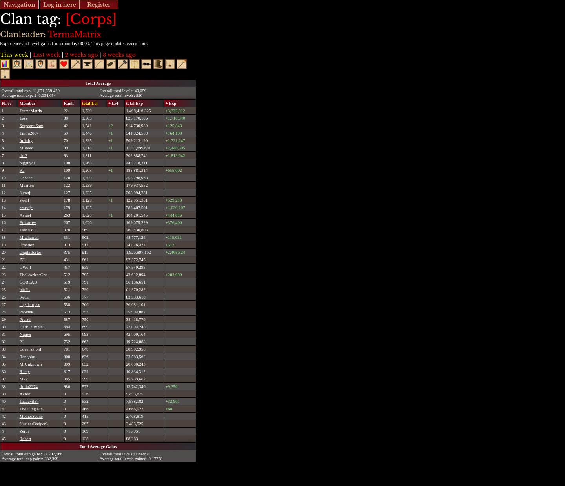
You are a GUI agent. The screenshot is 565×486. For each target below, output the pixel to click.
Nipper (26, 334)
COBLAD (28, 282)
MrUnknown (31, 364)
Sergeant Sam (32, 125)
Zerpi (24, 431)
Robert (25, 438)
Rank (69, 103)
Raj (23, 170)
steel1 (25, 200)
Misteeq (26, 148)
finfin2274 (29, 386)
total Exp (134, 103)
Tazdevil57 (29, 401)
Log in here (59, 4)
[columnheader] (9, 103)
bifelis (25, 289)
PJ (22, 341)
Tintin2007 (29, 133)
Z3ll (23, 259)
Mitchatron (29, 237)
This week (14, 54)
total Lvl (90, 103)
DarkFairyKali (32, 326)
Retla (24, 297)
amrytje (26, 207)
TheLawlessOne (33, 274)
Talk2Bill (28, 230)
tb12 (23, 155)
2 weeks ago (81, 54)
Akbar (25, 393)
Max (23, 379)
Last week (46, 54)
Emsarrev (28, 222)
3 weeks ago (119, 54)
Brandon (27, 244)
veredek (26, 311)
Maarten (27, 185)
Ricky (25, 371)
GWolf (25, 267)
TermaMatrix (31, 110)
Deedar (26, 177)
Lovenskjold (30, 349)
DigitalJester (31, 252)
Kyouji (26, 192)
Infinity (26, 140)
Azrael (25, 215)
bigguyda (28, 162)
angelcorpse (30, 304)
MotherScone (31, 416)
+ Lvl (113, 103)
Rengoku (27, 356)
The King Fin (31, 408)
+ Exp (170, 103)
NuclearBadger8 (34, 423)
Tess (23, 118)
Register (99, 4)
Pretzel (26, 319)
